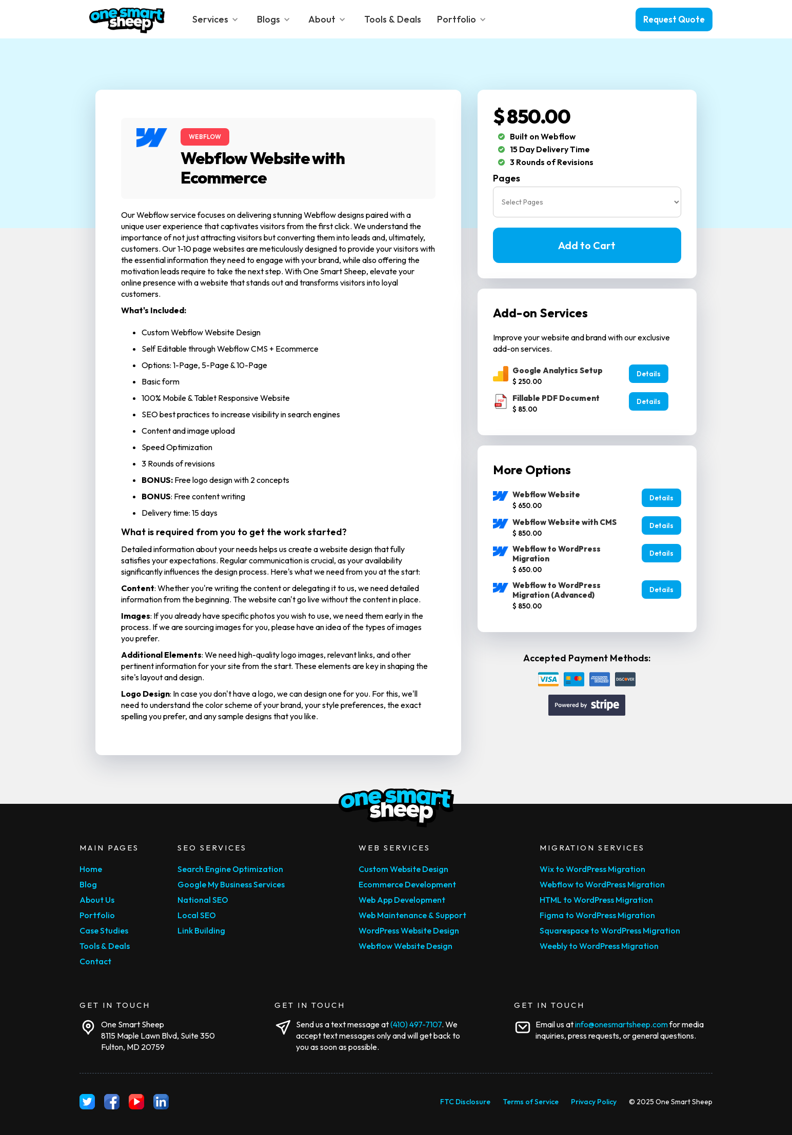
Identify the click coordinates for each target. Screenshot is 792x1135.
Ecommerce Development (407, 884)
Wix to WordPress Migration (592, 869)
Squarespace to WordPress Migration (610, 930)
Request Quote (674, 19)
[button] (217, 19)
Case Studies (104, 930)
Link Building (201, 930)
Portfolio (97, 915)
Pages (506, 178)
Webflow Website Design (405, 946)
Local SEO (196, 915)
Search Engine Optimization (230, 869)
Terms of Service (531, 1101)
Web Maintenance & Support (412, 915)
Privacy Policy (594, 1101)
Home (91, 869)
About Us (97, 900)
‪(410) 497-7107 (416, 1024)
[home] (127, 19)
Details (649, 374)
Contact (95, 961)
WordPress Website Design (409, 930)
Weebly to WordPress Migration (599, 946)
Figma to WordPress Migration (597, 915)
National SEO (202, 900)
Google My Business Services (231, 884)
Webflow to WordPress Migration (602, 884)
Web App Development (402, 900)
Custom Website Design (403, 869)
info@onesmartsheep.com (621, 1024)
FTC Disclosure (465, 1101)
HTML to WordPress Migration (596, 900)
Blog (88, 884)
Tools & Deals (105, 946)
